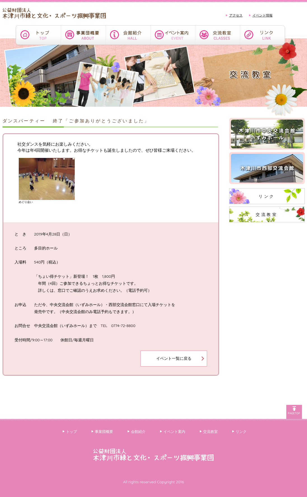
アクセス (236, 15)
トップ (71, 431)
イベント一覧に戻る (173, 358)
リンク (267, 196)
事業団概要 (104, 431)
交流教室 (267, 214)
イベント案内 (174, 431)
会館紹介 (138, 431)
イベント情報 (262, 15)
